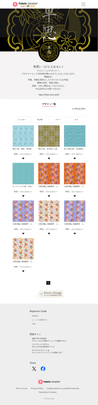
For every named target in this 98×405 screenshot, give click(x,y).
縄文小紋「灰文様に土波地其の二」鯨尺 (49, 149)
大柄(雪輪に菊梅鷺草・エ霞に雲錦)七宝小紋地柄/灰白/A (23, 262)
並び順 (39, 120)
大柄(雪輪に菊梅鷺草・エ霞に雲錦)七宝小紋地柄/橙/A (74, 186)
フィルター (21, 120)
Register (35, 316)
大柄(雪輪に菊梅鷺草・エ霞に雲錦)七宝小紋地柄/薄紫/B (23, 224)
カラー (58, 120)
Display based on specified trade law (63, 388)
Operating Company (47, 392)
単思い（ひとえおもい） (23, 154)
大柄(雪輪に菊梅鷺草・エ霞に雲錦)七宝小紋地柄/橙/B (49, 186)
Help (33, 324)
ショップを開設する (39, 320)
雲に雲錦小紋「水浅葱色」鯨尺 (74, 149)
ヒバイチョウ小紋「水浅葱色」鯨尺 (23, 186)
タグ (76, 120)
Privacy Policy (37, 388)
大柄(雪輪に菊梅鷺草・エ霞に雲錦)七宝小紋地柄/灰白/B (49, 224)
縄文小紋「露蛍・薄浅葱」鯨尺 (23, 149)
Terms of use (21, 388)
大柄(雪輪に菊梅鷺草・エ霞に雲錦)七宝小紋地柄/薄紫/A (74, 224)
